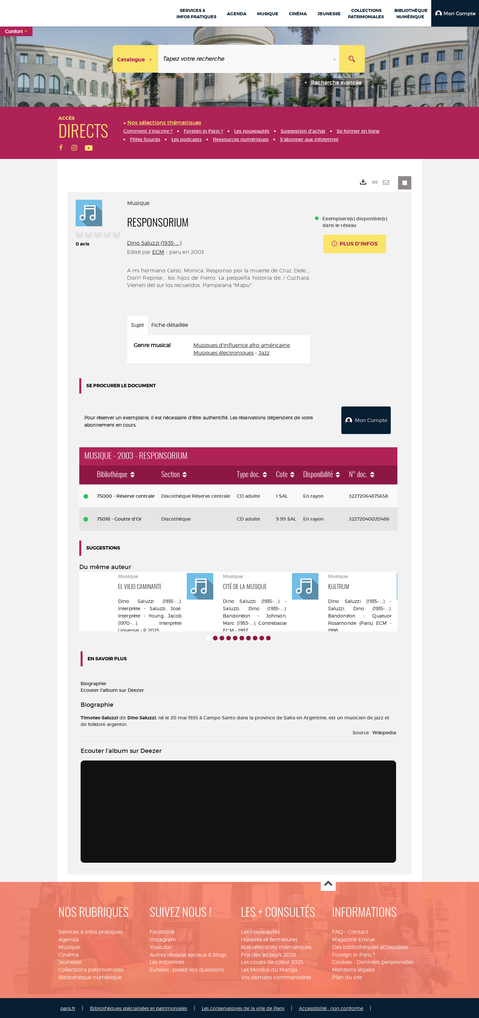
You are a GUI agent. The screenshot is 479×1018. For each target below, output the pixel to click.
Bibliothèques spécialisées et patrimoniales (138, 1007)
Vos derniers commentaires (276, 977)
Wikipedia (384, 732)
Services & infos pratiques (90, 931)
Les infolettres (167, 961)
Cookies (342, 961)
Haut (328, 883)
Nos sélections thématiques (276, 946)
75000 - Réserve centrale (126, 495)
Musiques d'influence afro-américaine (241, 345)
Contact (358, 931)
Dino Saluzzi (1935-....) (154, 243)
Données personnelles (385, 961)
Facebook (162, 931)
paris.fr (67, 1007)
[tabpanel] (218, 349)
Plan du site (347, 977)
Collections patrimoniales (90, 969)
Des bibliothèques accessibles (370, 946)
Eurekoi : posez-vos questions (187, 969)
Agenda (68, 938)
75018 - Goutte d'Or (119, 518)
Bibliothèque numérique (90, 977)
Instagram (163, 938)
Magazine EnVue (353, 938)
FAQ (337, 931)
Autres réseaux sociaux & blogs (188, 954)
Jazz (263, 353)
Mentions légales (353, 969)
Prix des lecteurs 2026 (268, 954)
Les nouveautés (260, 931)
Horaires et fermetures (269, 938)
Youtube (160, 946)
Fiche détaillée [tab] (169, 325)
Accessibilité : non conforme (331, 1007)
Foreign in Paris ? (353, 954)
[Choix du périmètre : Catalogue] (136, 59)
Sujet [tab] (137, 325)
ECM (158, 252)
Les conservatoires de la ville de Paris (243, 1007)
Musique (69, 946)
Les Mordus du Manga (269, 969)
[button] (455, 13)
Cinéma (68, 954)
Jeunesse (70, 961)
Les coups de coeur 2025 (272, 961)
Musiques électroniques (223, 353)
